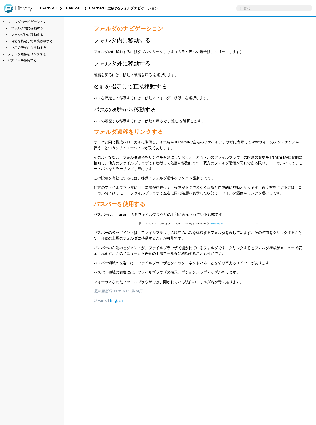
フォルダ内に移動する (27, 28)
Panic (8, 6)
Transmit (48, 8)
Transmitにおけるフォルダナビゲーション (123, 8)
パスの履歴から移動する (28, 47)
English (116, 300)
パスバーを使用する (22, 60)
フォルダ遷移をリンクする (27, 54)
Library (23, 8)
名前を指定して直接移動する (32, 41)
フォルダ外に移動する (27, 34)
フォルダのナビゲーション (27, 22)
